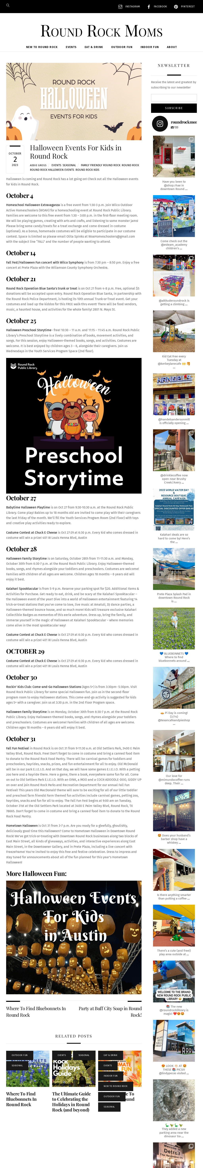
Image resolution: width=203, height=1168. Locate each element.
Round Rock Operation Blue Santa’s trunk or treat (41, 288)
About (172, 47)
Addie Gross (38, 165)
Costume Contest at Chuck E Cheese (31, 532)
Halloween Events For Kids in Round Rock (76, 151)
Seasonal (69, 165)
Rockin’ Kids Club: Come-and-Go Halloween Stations (43, 687)
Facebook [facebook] (156, 6)
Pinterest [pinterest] (183, 6)
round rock (130, 165)
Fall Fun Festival (17, 748)
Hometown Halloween (22, 826)
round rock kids (87, 170)
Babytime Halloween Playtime (28, 507)
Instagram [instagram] (128, 6)
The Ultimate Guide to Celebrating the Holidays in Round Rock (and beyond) (71, 1102)
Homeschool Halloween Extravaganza (33, 205)
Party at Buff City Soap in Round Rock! (110, 1011)
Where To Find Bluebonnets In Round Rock (36, 1011)
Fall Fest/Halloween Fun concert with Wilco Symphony (45, 262)
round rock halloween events (52, 170)
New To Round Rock (42, 47)
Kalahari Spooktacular (22, 589)
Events (71, 47)
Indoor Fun (150, 47)
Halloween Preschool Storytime (28, 330)
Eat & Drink (94, 47)
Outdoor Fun (121, 47)
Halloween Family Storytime (26, 558)
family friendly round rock (100, 165)
